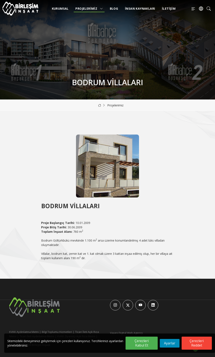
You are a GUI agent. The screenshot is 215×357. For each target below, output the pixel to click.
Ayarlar (169, 343)
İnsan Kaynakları (140, 8)
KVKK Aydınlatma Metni (24, 332)
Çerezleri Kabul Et (142, 343)
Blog (114, 8)
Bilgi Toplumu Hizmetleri (57, 332)
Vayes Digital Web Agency (126, 333)
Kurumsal (60, 8)
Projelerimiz (89, 8)
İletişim (169, 8)
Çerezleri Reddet (197, 343)
